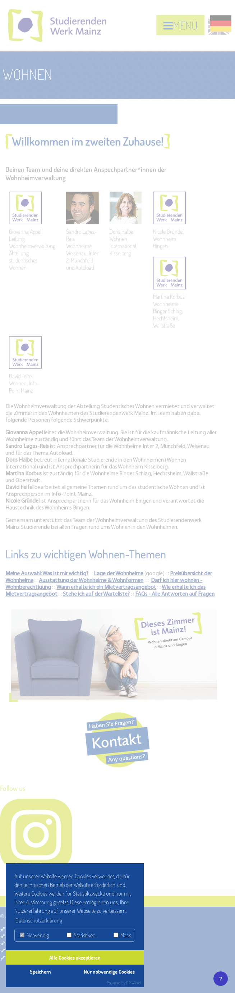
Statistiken (81, 935)
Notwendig (34, 935)
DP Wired (133, 982)
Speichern (40, 971)
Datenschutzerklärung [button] (38, 920)
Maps (122, 935)
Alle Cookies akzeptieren (75, 957)
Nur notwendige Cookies (109, 971)
